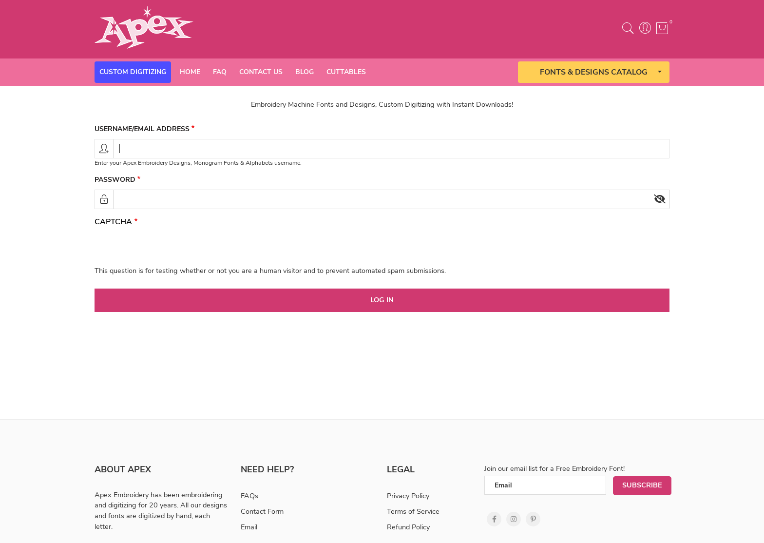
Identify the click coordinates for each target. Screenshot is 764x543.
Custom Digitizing (132, 72)
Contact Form (262, 511)
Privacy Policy (408, 496)
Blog (304, 72)
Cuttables (346, 72)
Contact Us (261, 72)
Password (115, 179)
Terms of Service (413, 511)
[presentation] (169, 247)
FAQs (249, 496)
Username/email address (142, 129)
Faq (220, 72)
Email (249, 527)
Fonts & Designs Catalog (594, 72)
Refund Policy (408, 527)
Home (190, 72)
